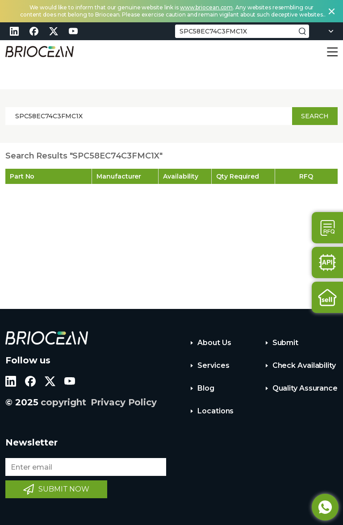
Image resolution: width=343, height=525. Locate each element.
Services (213, 365)
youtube (73, 31)
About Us (214, 342)
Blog (205, 388)
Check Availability (304, 365)
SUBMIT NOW (63, 489)
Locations (215, 411)
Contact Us (327, 227)
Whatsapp (325, 507)
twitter (54, 31)
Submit (285, 342)
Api (327, 262)
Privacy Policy (124, 402)
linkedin (14, 31)
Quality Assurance (305, 388)
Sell (327, 297)
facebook (34, 31)
